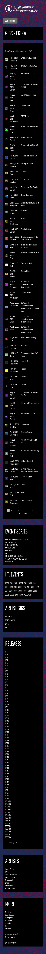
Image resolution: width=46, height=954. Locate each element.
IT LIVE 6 (8, 815)
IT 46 (7, 773)
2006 (30, 591)
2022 (25, 583)
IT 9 (6, 674)
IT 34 (7, 743)
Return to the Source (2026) (17, 539)
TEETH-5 (8, 829)
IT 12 (6, 682)
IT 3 (6, 657)
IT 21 (6, 707)
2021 (30, 583)
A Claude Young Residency (16, 559)
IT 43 (7, 765)
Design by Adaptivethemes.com (36, 952)
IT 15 (6, 690)
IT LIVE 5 (8, 812)
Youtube (8, 923)
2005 (35, 591)
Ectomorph (10, 620)
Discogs (8, 929)
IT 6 (6, 665)
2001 (16, 595)
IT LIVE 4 (8, 809)
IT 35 (7, 746)
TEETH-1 (8, 818)
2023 (21, 583)
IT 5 (6, 663)
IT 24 (7, 715)
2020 (34, 583)
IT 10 (6, 677)
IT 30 (7, 732)
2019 (6, 587)
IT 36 (7, 748)
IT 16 (6, 693)
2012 (37, 587)
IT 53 (7, 793)
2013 (32, 587)
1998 (21, 595)
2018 (11, 587)
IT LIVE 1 (8, 801)
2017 (15, 587)
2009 (15, 591)
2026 (7, 583)
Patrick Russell (10, 888)
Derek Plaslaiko (10, 877)
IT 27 (7, 724)
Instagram (9, 918)
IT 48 (7, 779)
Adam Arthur (9, 869)
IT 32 (7, 737)
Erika (7, 627)
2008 (20, 591)
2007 (25, 591)
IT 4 (6, 660)
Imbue (7, 553)
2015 (24, 587)
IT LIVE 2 (8, 804)
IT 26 (7, 721)
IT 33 (7, 740)
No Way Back (10, 548)
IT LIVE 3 (8, 807)
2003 (7, 595)
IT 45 (7, 771)
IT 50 (7, 784)
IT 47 (7, 776)
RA (6, 926)
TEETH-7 (8, 834)
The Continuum (11, 545)
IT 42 (7, 762)
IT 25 (7, 718)
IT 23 (7, 713)
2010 (10, 591)
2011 (6, 591)
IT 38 (7, 751)
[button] (10, 21)
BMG (7, 624)
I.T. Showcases (11, 542)
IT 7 (6, 668)
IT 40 (7, 757)
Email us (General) (11, 934)
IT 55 (7, 798)
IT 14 (6, 688)
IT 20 (7, 704)
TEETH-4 (8, 826)
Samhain (8, 550)
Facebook (8, 920)
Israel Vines (9, 885)
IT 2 (6, 654)
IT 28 (7, 726)
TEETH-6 (8, 832)
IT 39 (7, 754)
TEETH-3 (8, 823)
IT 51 (6, 787)
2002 (12, 595)
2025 (11, 583)
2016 (20, 587)
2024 (16, 583)
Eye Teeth (9, 561)
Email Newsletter (11, 943)
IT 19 (6, 701)
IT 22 (7, 710)
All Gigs (8, 616)
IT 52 (7, 790)
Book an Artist (10, 937)
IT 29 (7, 729)
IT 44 (7, 768)
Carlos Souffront (11, 874)
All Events (28, 595)
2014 (28, 587)
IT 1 (6, 652)
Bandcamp (9, 912)
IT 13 (6, 685)
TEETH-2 (8, 820)
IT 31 (6, 735)
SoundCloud (9, 915)
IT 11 (6, 679)
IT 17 (6, 696)
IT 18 (6, 699)
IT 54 (7, 796)
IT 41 (6, 760)
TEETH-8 (8, 837)
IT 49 (7, 782)
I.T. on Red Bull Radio (14, 556)
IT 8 (6, 671)
